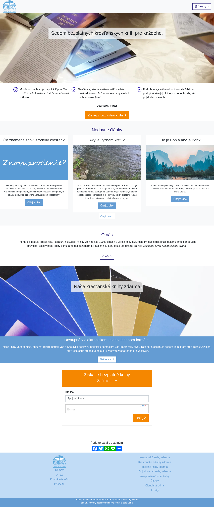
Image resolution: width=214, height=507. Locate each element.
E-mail (143, 406)
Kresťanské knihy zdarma (45, 6)
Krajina (69, 392)
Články (109, 6)
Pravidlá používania (124, 502)
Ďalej (141, 418)
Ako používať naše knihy (87, 6)
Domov (23, 6)
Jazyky (201, 6)
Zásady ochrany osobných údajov (97, 502)
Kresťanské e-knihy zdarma (154, 462)
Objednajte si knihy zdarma (155, 471)
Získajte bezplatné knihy (107, 115)
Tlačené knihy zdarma (155, 466)
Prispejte (59, 484)
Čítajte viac (34, 202)
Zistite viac (107, 359)
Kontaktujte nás (59, 479)
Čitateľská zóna (154, 485)
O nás (66, 6)
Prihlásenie (122, 6)
